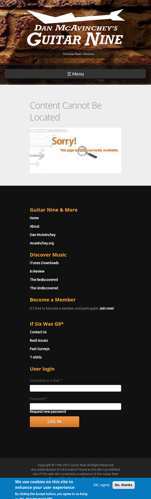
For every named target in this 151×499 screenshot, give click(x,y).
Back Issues (39, 340)
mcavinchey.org (42, 243)
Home (34, 218)
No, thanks (123, 488)
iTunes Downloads (44, 263)
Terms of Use (58, 478)
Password (38, 399)
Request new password (48, 412)
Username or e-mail (46, 380)
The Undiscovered (44, 288)
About (34, 226)
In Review (37, 271)
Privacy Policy (91, 478)
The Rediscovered (44, 280)
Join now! (106, 308)
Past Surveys (40, 349)
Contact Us (38, 332)
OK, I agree (101, 488)
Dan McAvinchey (43, 235)
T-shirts (36, 357)
